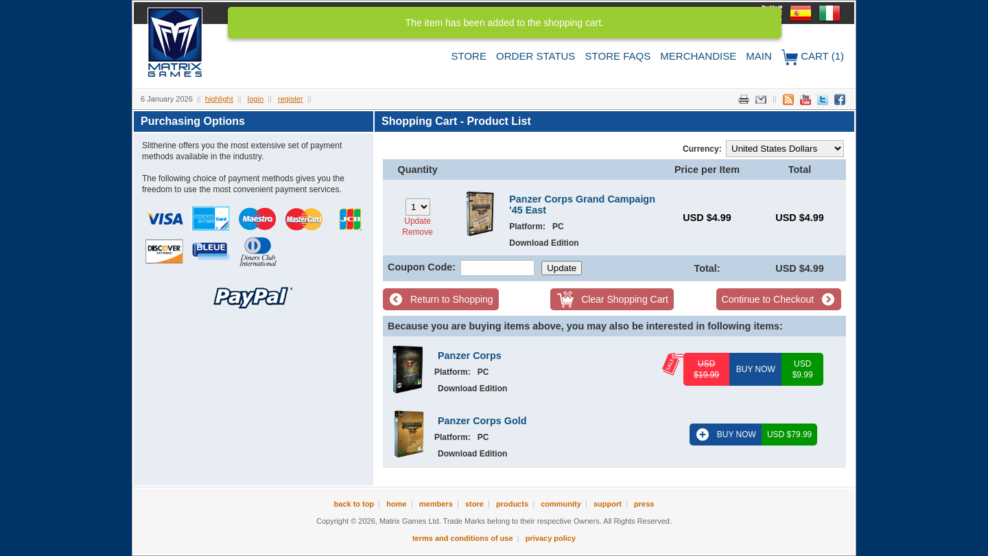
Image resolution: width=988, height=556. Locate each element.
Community (561, 504)
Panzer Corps (470, 355)
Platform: (527, 226)
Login (255, 99)
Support (607, 504)
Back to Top (354, 504)
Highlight (219, 99)
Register (290, 99)
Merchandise (698, 56)
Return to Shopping (451, 299)
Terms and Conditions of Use (462, 538)
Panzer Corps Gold (482, 420)
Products (512, 504)
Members (436, 504)
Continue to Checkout (768, 299)
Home (396, 504)
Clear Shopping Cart (624, 299)
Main (759, 56)
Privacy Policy (551, 538)
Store (468, 56)
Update (417, 221)
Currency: (702, 149)
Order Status (535, 56)
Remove (417, 232)
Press (644, 504)
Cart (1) (812, 57)
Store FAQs (618, 56)
